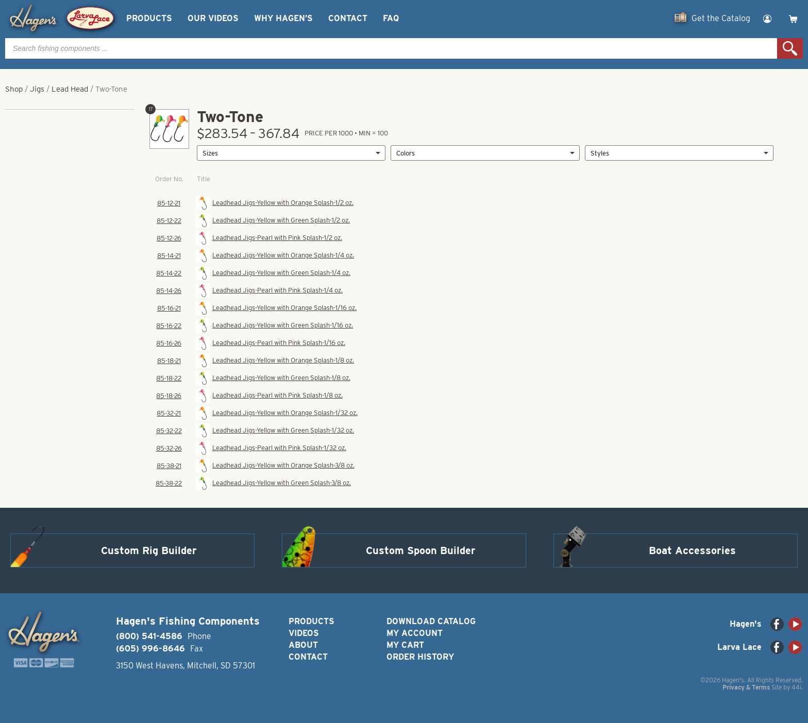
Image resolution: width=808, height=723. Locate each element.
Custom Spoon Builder (421, 550)
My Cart (405, 645)
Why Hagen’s (283, 18)
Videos (304, 633)
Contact (347, 18)
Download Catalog (431, 621)
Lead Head (70, 89)
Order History (420, 657)
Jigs (37, 89)
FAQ (391, 18)
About (303, 645)
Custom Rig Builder (149, 550)
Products (149, 18)
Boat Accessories (692, 550)
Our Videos (213, 18)
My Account (414, 633)
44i (796, 687)
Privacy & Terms (746, 687)
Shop (14, 89)
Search (790, 48)
